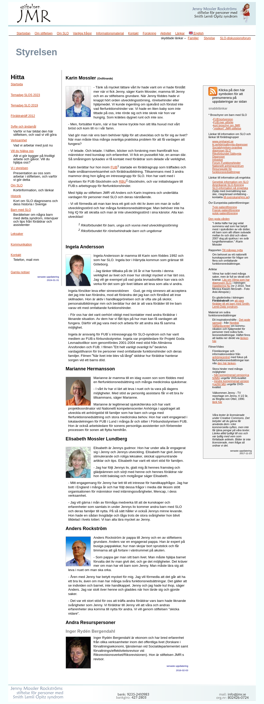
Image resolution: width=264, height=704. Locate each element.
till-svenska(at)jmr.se (235, 197)
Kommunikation (21, 244)
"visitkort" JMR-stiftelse (227, 128)
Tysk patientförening (224, 207)
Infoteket (217, 159)
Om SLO (63, 33)
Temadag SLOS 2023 (25, 95)
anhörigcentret (221, 357)
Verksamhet (19, 140)
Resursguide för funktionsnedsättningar (226, 170)
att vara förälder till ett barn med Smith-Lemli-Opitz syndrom (231, 303)
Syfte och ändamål (23, 126)
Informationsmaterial (110, 33)
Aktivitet (165, 33)
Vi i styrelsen (19, 168)
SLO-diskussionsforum (235, 38)
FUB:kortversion (223, 119)
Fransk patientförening (225, 210)
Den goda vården (219, 218)
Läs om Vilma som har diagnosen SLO (230, 281)
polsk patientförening (225, 213)
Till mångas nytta (232, 250)
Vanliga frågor (82, 33)
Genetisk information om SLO (230, 181)
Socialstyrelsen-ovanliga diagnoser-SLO (227, 149)
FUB (114, 167)
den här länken (227, 363)
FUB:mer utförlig (223, 122)
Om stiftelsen (44, 33)
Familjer (193, 38)
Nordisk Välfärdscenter (225, 324)
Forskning (149, 33)
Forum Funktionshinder (226, 162)
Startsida (17, 84)
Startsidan (23, 33)
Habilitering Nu (221, 285)
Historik (16, 196)
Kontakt (133, 33)
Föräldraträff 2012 (23, 116)
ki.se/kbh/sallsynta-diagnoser (230, 144)
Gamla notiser (20, 272)
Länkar (180, 33)
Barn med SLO (21, 210)
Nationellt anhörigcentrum (228, 165)
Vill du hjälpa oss (22, 151)
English (196, 33)
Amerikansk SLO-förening (228, 184)
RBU (122, 181)
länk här (217, 401)
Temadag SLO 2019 (24, 105)
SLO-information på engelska (230, 187)
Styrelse (209, 38)
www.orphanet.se (222, 141)
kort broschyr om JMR (226, 125)
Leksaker (17, 234)
